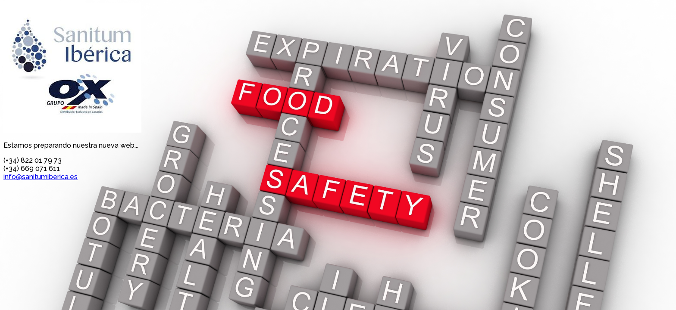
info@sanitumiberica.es (40, 177)
